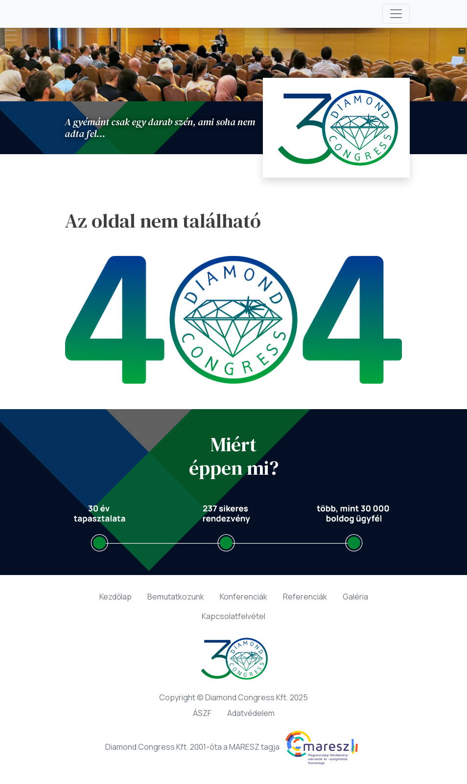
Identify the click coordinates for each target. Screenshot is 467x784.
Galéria (355, 596)
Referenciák (305, 596)
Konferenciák (243, 596)
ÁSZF (202, 713)
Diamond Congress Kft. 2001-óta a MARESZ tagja (233, 747)
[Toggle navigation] (396, 13)
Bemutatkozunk (175, 596)
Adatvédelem (251, 713)
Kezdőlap (115, 596)
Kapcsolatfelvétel (233, 616)
